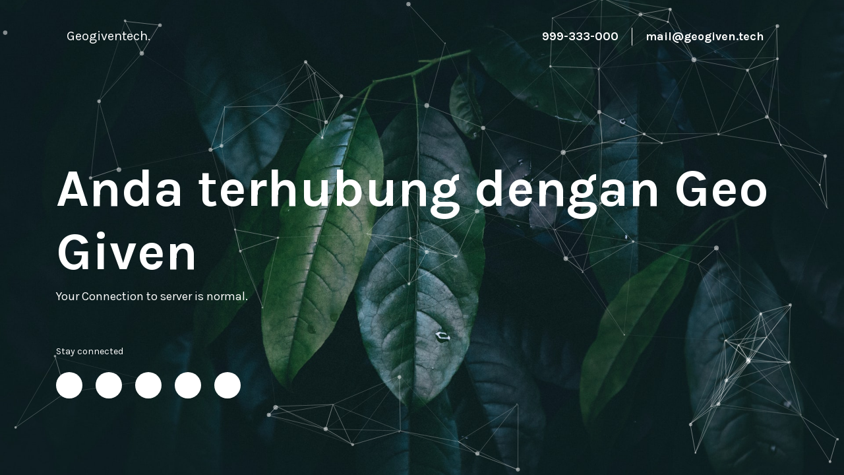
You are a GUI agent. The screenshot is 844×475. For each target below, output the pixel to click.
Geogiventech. (108, 36)
